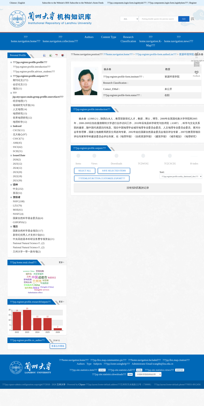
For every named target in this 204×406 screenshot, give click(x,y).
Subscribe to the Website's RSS (55, 3)
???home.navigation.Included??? (144, 360)
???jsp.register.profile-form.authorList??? (155, 54)
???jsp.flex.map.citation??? (176, 360)
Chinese (13, 3)
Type (89, 363)
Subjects (97, 363)
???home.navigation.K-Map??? (150, 41)
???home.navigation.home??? (26, 39)
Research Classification (128, 39)
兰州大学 (61, 384)
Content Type (108, 37)
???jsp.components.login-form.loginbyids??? (127, 3)
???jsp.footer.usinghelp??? (117, 363)
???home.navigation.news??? (178, 39)
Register (193, 3)
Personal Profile (18, 55)
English (21, 3)
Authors (89, 37)
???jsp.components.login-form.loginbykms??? (168, 3)
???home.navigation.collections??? (60, 39)
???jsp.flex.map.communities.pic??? (108, 360)
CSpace (81, 384)
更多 (61, 262)
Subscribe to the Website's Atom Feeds (86, 3)
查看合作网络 (57, 346)
